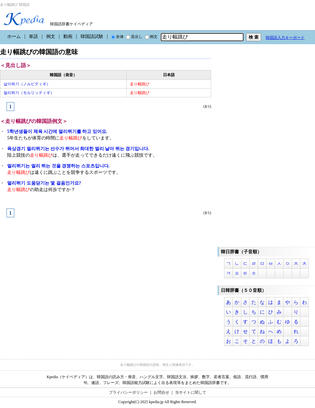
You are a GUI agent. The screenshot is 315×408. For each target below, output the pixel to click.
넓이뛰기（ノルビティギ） (27, 84)
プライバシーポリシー (128, 392)
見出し (134, 36)
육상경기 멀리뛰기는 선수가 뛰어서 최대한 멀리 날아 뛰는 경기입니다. (78, 148)
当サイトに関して (190, 392)
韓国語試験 (92, 36)
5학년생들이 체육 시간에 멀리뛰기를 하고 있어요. (57, 131)
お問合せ (161, 392)
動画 (67, 36)
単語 (33, 36)
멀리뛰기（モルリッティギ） (29, 92)
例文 (50, 36)
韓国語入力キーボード (285, 37)
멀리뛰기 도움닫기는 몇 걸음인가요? (44, 183)
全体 (117, 36)
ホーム (14, 36)
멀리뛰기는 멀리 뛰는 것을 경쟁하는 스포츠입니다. (58, 165)
